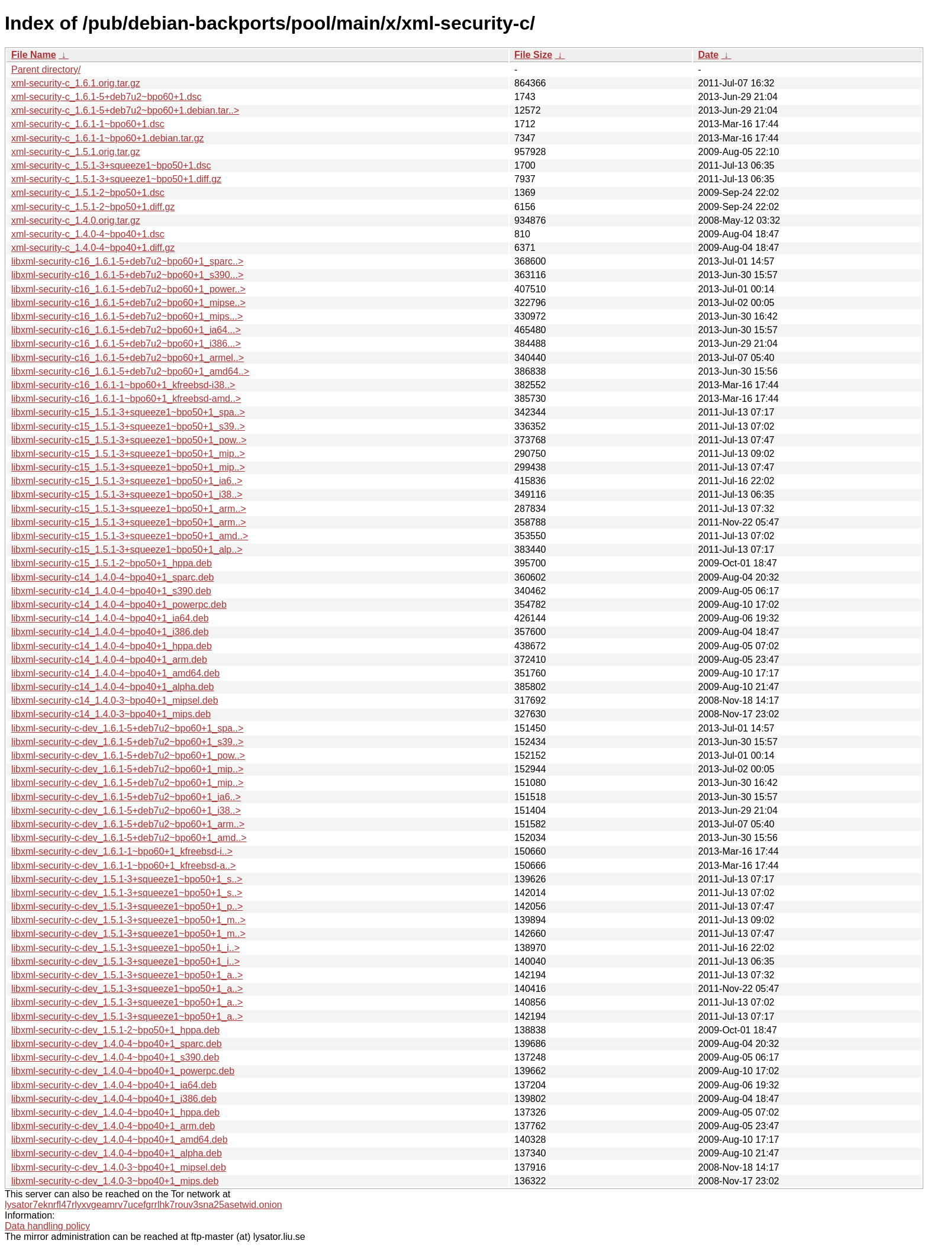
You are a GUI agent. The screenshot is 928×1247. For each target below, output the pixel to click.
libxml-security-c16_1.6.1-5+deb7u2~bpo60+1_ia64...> (126, 330)
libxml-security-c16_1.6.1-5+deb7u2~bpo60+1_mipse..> (128, 303)
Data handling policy (47, 1226)
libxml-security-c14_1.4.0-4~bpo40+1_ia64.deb (110, 618)
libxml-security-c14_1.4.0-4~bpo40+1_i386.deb (110, 632)
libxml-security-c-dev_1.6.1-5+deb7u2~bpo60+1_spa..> (127, 728)
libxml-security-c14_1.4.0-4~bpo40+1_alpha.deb (112, 687)
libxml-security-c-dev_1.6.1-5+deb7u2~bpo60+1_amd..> (129, 838)
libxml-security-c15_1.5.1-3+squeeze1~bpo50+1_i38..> (126, 494)
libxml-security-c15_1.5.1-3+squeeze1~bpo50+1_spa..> (128, 412)
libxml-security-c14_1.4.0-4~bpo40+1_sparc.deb (112, 577)
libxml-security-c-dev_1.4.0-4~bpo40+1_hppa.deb (115, 1112)
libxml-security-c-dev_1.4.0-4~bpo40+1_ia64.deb (114, 1085)
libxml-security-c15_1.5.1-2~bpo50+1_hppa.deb (111, 563)
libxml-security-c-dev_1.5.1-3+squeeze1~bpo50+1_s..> (126, 879)
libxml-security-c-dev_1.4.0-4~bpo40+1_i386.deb (114, 1099)
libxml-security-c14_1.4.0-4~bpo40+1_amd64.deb (115, 673)
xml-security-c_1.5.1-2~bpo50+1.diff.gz (93, 207)
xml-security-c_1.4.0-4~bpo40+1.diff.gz (93, 248)
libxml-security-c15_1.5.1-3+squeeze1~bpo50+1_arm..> (128, 509)
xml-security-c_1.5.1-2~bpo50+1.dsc (88, 193)
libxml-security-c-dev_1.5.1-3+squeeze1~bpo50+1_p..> (127, 906)
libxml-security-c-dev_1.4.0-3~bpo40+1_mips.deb (114, 1181)
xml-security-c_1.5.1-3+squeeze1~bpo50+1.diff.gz (116, 179)
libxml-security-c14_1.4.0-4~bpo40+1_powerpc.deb (119, 605)
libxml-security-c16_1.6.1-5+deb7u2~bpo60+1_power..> (128, 289)
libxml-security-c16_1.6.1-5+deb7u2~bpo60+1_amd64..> (130, 371)
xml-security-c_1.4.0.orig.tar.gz (75, 220)
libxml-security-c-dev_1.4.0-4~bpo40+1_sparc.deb (116, 1044)
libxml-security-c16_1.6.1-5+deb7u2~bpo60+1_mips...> (127, 316)
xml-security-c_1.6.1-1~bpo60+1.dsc (88, 124)
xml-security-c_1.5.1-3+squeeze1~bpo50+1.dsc (111, 165)
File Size (533, 55)
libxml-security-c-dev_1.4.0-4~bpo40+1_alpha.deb (116, 1153)
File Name (33, 55)
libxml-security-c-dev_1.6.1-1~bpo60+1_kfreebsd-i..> (122, 851)
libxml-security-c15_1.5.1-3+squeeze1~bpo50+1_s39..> (128, 426)
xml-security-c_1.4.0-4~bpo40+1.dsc (88, 234)
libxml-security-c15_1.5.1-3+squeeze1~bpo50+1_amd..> (129, 536)
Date (708, 55)
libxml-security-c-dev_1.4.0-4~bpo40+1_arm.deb (113, 1126)
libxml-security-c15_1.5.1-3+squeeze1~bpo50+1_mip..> (128, 454)
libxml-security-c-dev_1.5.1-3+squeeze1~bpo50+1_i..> (125, 948)
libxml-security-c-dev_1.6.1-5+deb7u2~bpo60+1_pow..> (128, 755)
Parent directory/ (45, 70)
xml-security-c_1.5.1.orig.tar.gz (75, 152)
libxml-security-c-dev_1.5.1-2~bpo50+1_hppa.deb (115, 1030)
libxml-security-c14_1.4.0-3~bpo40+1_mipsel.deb (114, 700)
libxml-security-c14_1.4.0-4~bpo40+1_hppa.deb (111, 646)
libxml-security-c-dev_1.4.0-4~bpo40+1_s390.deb (115, 1057)
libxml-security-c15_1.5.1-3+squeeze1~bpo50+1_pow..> (129, 440)
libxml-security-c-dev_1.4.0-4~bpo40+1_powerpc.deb (122, 1071)
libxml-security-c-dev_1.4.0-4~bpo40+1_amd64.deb (119, 1140)
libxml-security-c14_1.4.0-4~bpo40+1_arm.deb (109, 660)
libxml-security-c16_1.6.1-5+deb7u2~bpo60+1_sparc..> (127, 261)
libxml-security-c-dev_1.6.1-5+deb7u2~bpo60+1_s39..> (127, 742)
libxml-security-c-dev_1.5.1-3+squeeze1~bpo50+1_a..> (127, 975)
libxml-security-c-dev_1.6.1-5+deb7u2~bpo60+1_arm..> (127, 824)
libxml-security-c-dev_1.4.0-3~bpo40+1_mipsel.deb (118, 1167)
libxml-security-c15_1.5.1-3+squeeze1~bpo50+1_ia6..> (126, 481)
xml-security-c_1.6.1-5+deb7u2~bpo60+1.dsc (106, 97)
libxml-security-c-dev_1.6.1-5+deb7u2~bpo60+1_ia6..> (126, 797)
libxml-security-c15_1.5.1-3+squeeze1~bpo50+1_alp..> (126, 549)
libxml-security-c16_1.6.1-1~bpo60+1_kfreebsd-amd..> (126, 399)
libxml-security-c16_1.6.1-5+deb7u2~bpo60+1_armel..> (127, 358)
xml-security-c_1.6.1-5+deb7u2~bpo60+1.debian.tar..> (125, 110)
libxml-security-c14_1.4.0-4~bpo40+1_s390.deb (111, 591)
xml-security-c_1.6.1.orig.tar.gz (75, 83)
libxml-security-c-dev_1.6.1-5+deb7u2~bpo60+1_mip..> (127, 769)
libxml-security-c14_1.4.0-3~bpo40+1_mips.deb (111, 714)
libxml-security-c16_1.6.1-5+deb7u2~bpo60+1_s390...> (127, 275)
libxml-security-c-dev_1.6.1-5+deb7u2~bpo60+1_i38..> (126, 810)
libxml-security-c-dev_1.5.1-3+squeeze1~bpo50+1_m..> (128, 920)
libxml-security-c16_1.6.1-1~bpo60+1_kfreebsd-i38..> (123, 385)
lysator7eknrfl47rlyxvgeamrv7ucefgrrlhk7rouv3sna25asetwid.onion (143, 1205)
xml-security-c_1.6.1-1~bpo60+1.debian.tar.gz (107, 138)
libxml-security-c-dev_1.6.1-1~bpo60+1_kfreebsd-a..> (123, 866)
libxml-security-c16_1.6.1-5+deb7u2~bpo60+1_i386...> (126, 344)
